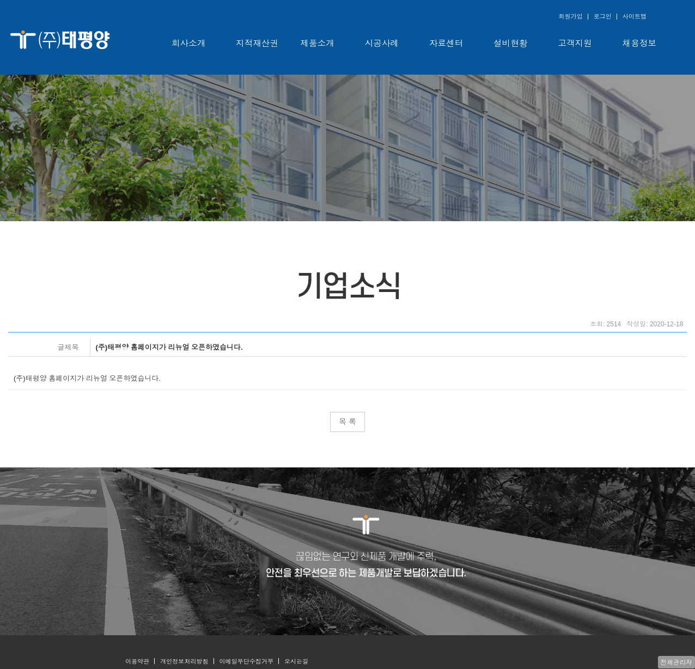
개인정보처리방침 (184, 661)
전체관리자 (676, 662)
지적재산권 (257, 43)
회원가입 (570, 16)
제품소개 (317, 43)
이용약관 (137, 661)
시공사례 (382, 43)
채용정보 (639, 43)
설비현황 (510, 43)
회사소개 (188, 43)
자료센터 (446, 43)
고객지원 (575, 43)
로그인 (603, 16)
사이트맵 (635, 16)
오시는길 (296, 661)
